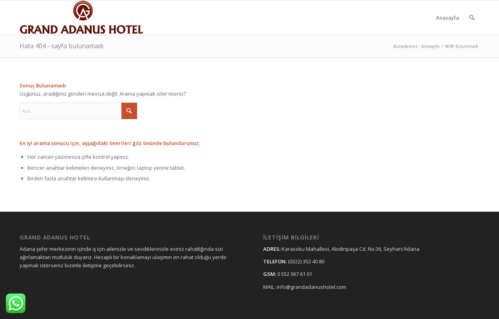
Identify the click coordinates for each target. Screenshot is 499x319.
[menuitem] (447, 17)
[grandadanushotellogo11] (82, 17)
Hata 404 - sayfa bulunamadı (61, 46)
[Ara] (471, 17)
